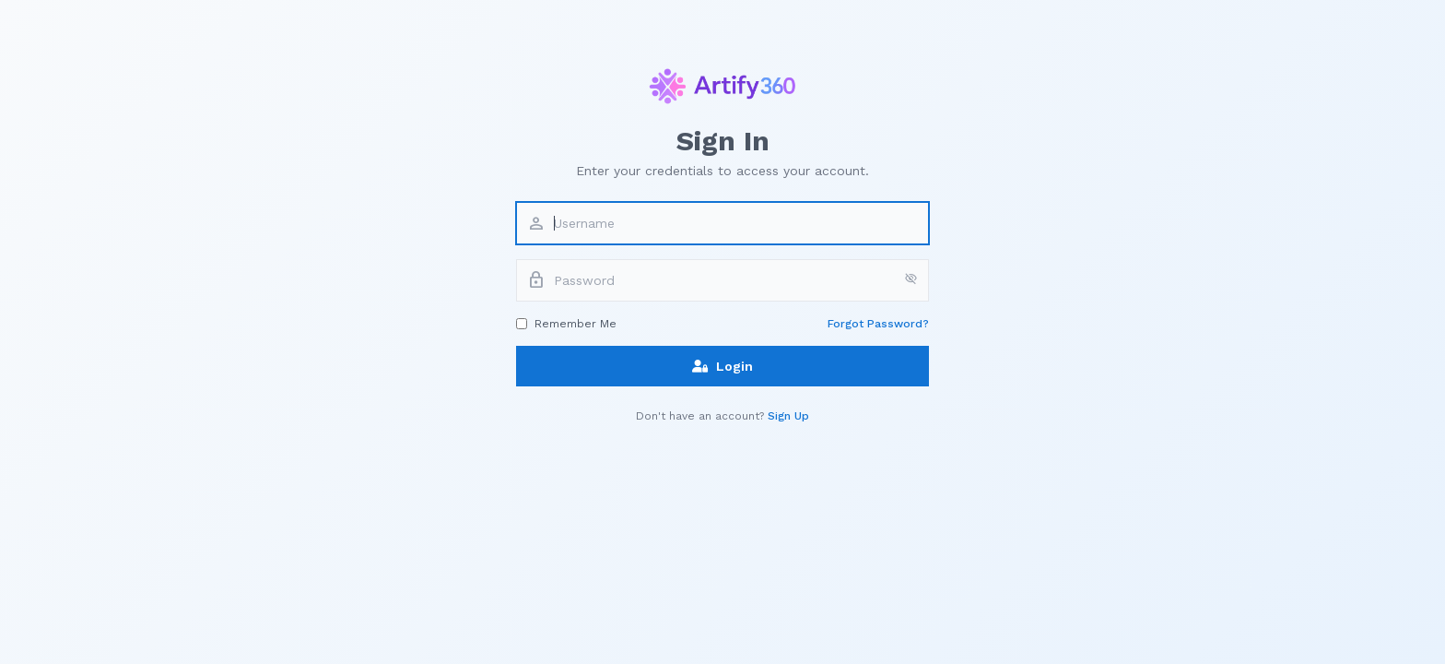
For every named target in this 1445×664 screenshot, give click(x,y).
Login (722, 366)
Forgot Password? (878, 323)
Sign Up (788, 415)
